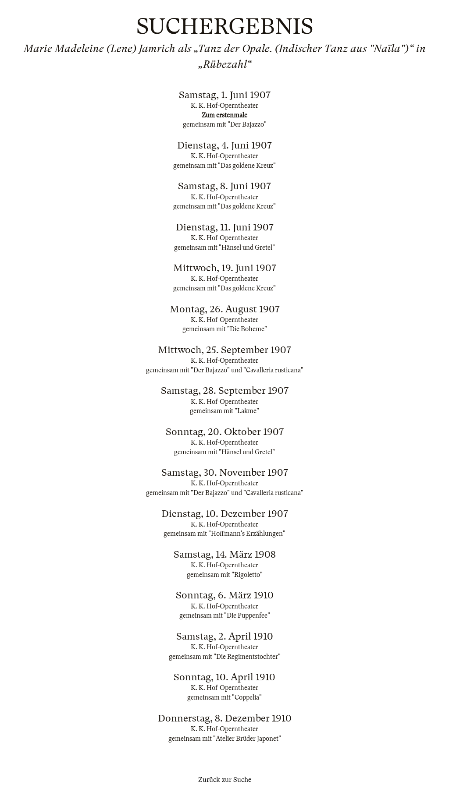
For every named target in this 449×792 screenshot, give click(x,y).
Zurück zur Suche (224, 780)
